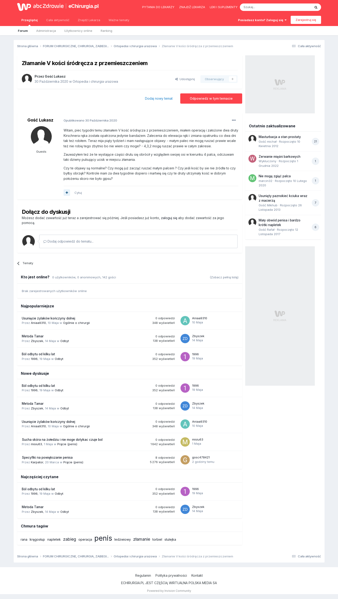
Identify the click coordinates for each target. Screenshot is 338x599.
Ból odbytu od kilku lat (38, 354)
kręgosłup (37, 539)
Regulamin (143, 575)
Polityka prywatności (171, 575)
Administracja (46, 31)
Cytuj (78, 192)
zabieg (69, 539)
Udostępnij (185, 79)
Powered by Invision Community (169, 590)
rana (24, 539)
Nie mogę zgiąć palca (275, 176)
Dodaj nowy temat (159, 98)
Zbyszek (37, 341)
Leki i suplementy (224, 7)
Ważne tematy (119, 20)
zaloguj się (169, 218)
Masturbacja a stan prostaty (280, 137)
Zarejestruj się (306, 20)
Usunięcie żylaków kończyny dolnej (48, 318)
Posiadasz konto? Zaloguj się (262, 20)
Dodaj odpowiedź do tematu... (68, 241)
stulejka (170, 539)
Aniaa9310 (38, 323)
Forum (23, 31)
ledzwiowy (122, 539)
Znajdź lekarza (192, 7)
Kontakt (197, 575)
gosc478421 (201, 457)
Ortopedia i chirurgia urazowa (95, 81)
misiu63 (36, 444)
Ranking (106, 31)
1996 (34, 359)
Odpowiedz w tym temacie (211, 98)
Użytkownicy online (78, 31)
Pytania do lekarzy (158, 7)
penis (103, 538)
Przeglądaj (29, 22)
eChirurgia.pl (83, 6)
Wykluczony (267, 161)
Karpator (37, 462)
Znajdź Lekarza (89, 20)
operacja (85, 539)
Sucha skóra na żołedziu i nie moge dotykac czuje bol (62, 439)
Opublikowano (90, 120)
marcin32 (265, 181)
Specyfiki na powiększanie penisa (47, 457)
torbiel (157, 539)
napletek (54, 539)
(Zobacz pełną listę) (224, 277)
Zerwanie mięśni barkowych (279, 156)
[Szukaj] (264, 7)
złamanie (141, 539)
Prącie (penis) (67, 444)
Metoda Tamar (33, 336)
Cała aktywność (57, 20)
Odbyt (64, 341)
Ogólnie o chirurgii (76, 323)
